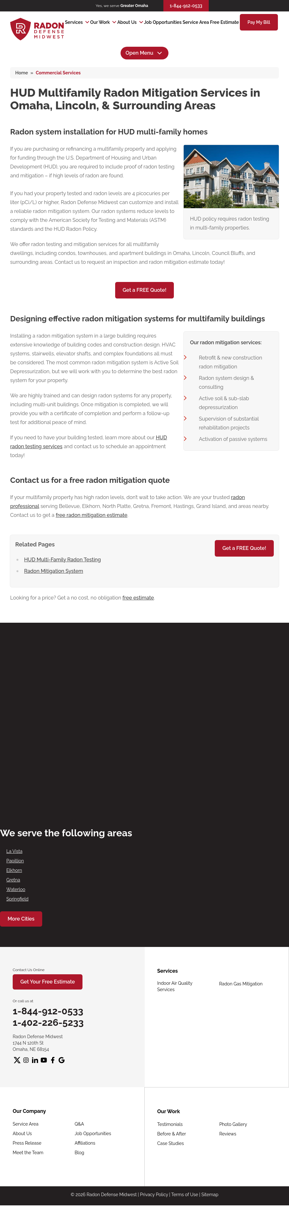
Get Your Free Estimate (47, 982)
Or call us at (23, 1001)
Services (74, 22)
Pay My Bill (258, 22)
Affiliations (85, 1143)
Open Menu (145, 53)
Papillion (15, 860)
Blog (79, 1152)
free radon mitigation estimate (92, 515)
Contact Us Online (28, 970)
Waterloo (15, 889)
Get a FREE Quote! (145, 290)
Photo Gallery (233, 1124)
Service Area (196, 22)
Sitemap (209, 1194)
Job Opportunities (162, 22)
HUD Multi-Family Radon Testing (62, 560)
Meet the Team (28, 1152)
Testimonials (170, 1124)
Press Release (27, 1143)
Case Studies (170, 1143)
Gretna (13, 879)
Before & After (171, 1133)
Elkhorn (14, 870)
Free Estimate (224, 22)
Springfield (17, 898)
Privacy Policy (154, 1194)
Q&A (79, 1124)
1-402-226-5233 (48, 1022)
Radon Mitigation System (53, 571)
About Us (127, 22)
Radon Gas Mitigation (241, 983)
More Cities (21, 919)
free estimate (138, 598)
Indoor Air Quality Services (175, 986)
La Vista (14, 851)
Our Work (100, 22)
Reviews (227, 1133)
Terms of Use (184, 1194)
